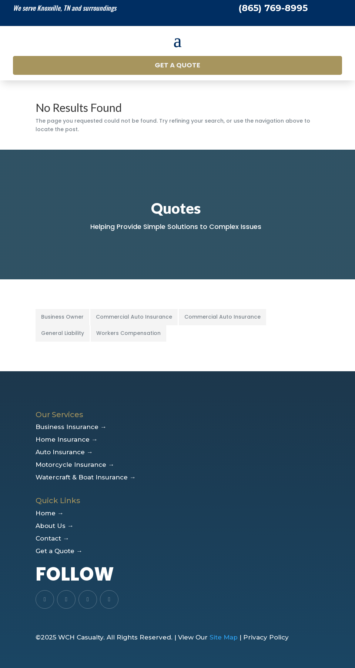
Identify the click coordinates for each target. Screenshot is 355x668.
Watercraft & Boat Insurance (86, 477)
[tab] (63, 317)
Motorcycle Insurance (75, 464)
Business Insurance (71, 427)
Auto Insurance (64, 452)
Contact (52, 538)
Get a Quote (177, 65)
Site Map (224, 637)
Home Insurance (67, 439)
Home (50, 513)
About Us (55, 525)
